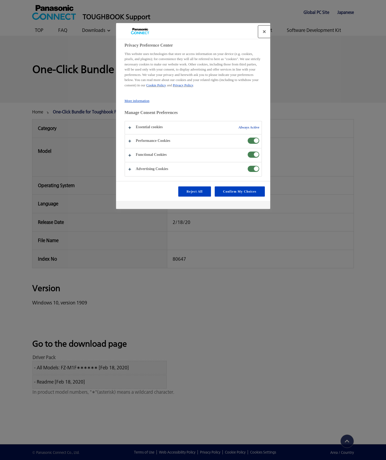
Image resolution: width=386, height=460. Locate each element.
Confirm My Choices (240, 191)
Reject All (195, 191)
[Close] (264, 32)
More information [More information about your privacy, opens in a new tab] (137, 101)
